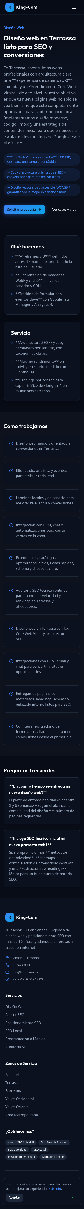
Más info (54, 1188)
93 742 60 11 (21, 965)
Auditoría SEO (17, 1046)
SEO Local (13, 1030)
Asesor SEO (14, 1014)
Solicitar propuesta (24, 209)
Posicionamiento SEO (23, 1022)
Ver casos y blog (64, 209)
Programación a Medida (25, 1038)
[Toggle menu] (74, 7)
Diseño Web (15, 1006)
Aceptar (14, 1197)
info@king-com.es (25, 972)
